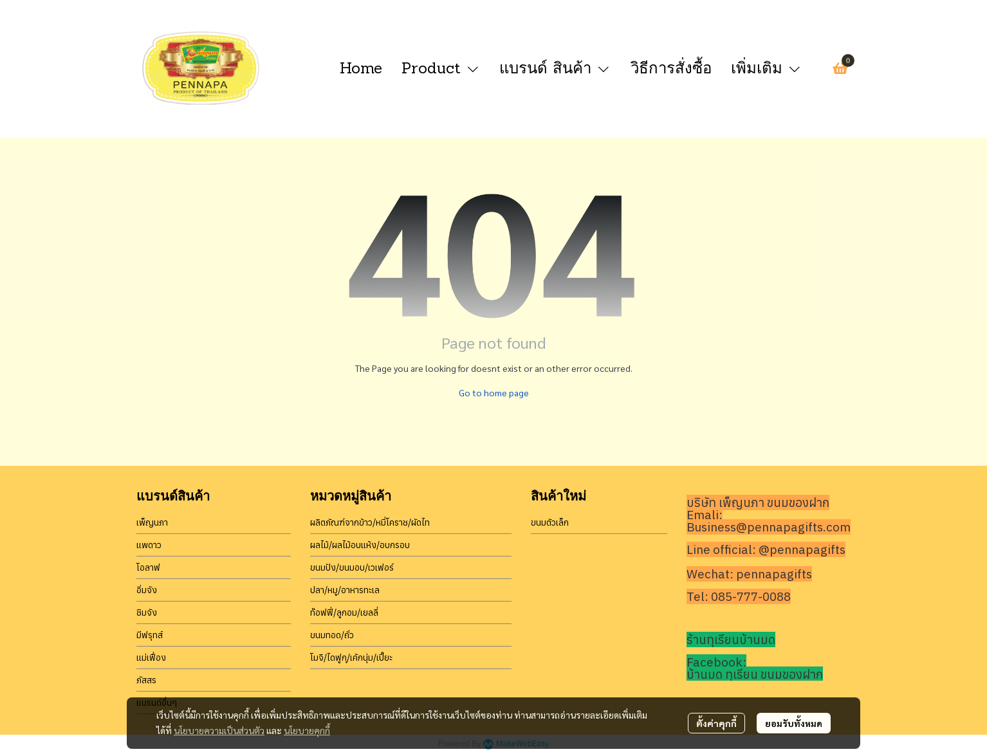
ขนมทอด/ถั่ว (332, 635)
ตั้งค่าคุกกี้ (716, 723)
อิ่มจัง (146, 590)
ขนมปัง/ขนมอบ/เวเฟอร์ (352, 567)
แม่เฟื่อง (151, 657)
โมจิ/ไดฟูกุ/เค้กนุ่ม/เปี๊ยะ (351, 657)
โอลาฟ (148, 567)
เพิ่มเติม (766, 68)
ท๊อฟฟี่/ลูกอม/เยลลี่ (344, 612)
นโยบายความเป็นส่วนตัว (219, 730)
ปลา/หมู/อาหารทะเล (345, 590)
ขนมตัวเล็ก (550, 522)
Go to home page (494, 392)
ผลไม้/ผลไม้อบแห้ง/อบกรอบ (360, 545)
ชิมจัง (146, 612)
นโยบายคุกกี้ (307, 730)
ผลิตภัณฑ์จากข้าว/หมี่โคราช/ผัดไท (370, 522)
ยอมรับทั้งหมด (793, 723)
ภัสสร (146, 680)
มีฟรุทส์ (149, 635)
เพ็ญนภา (152, 522)
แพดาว (148, 545)
